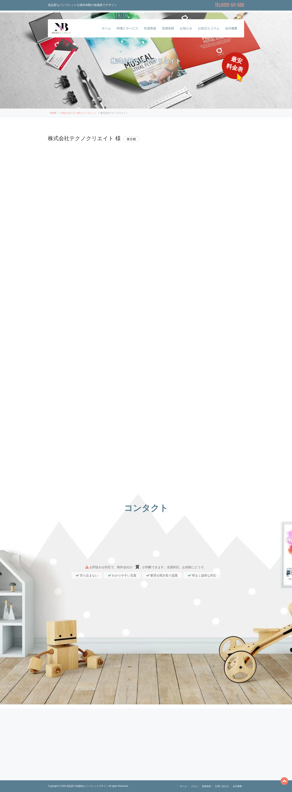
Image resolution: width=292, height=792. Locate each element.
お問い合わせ (222, 786)
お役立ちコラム (208, 28)
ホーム (106, 28)
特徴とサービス (127, 28)
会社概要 (231, 28)
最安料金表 (235, 64)
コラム (194, 786)
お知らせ (186, 28)
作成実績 (150, 28)
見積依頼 (168, 28)
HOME (53, 113)
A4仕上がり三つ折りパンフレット (78, 113)
